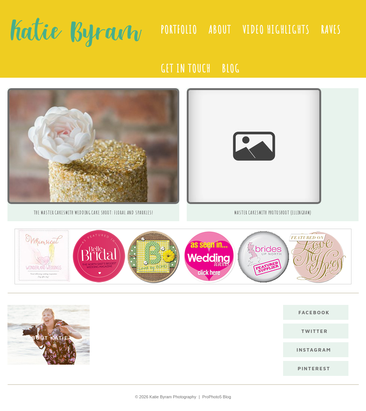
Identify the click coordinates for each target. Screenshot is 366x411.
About (219, 29)
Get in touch (186, 68)
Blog (231, 68)
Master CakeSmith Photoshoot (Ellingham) (272, 213)
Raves (331, 29)
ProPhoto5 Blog (216, 397)
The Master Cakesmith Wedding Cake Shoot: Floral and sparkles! (93, 213)
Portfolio (179, 29)
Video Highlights (276, 29)
